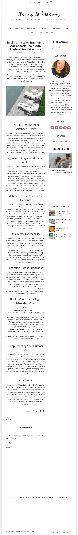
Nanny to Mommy (39, 13)
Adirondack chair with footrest (23, 354)
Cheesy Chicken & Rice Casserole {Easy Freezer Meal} (63, 228)
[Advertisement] (60, 189)
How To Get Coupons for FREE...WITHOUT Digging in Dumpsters (64, 220)
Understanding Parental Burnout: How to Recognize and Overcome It (61, 171)
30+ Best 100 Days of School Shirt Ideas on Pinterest (63, 213)
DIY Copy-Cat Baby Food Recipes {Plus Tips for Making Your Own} (63, 236)
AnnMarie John (30, 531)
